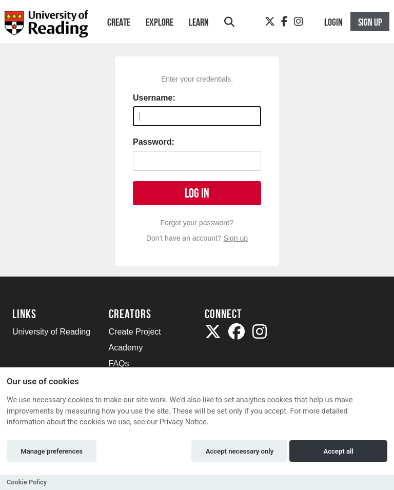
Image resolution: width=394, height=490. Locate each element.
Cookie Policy (27, 482)
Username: (154, 97)
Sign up (236, 238)
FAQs (119, 363)
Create (118, 22)
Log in (197, 193)
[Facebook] (284, 21)
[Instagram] (298, 21)
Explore (159, 22)
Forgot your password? (196, 223)
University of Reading (51, 331)
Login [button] (333, 22)
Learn (199, 22)
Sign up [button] (370, 22)
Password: (153, 142)
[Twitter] (270, 21)
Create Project (135, 331)
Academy (126, 347)
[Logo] (46, 27)
